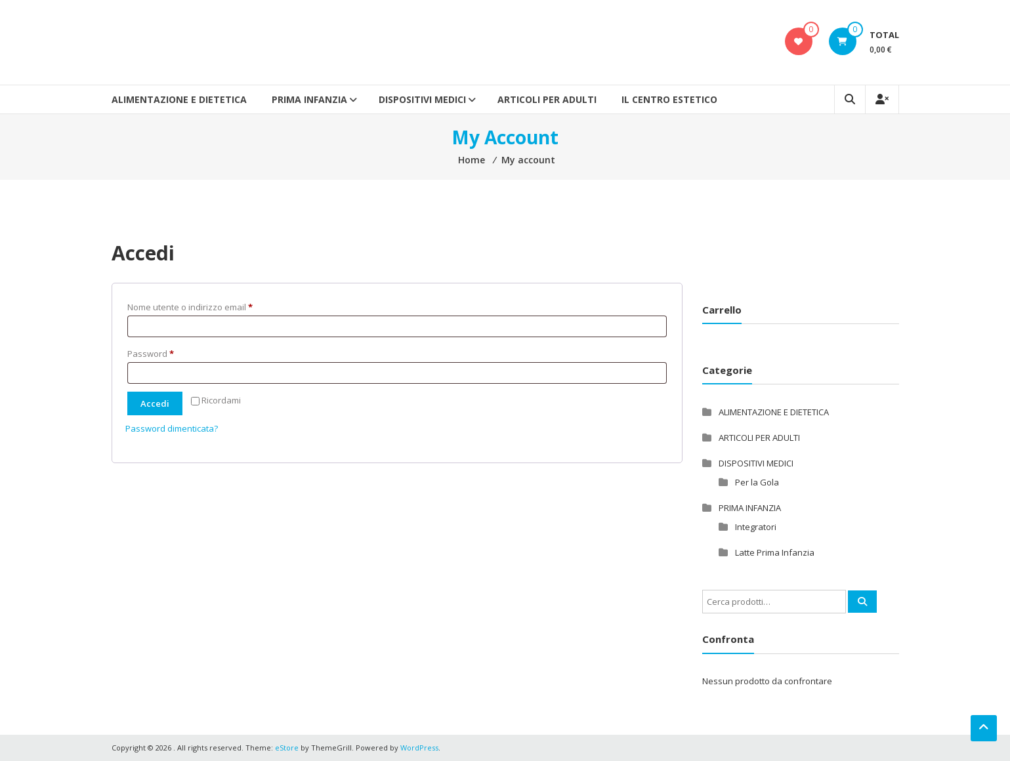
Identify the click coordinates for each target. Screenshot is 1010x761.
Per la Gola (757, 482)
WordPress (419, 747)
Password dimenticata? (171, 428)
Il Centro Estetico (669, 99)
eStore (287, 747)
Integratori (755, 527)
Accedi (154, 403)
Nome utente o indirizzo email (207, 305)
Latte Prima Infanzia (774, 552)
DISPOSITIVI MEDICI (422, 99)
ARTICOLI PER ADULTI (547, 99)
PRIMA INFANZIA (309, 99)
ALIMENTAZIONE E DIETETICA (179, 99)
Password (168, 352)
